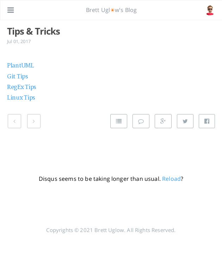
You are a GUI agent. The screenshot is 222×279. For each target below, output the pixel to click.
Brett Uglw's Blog (111, 10)
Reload (171, 179)
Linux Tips (21, 97)
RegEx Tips (21, 87)
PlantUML (20, 65)
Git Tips (17, 76)
